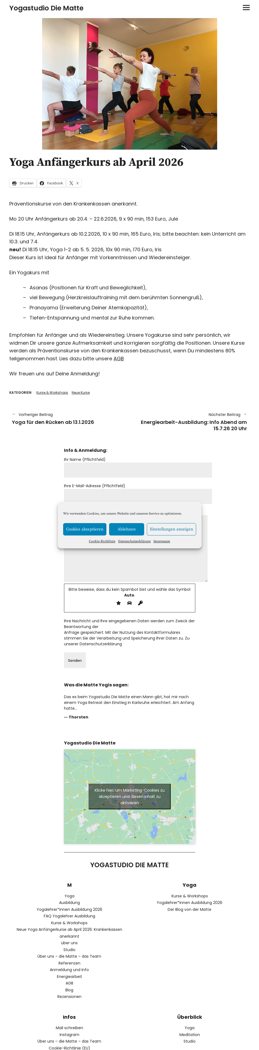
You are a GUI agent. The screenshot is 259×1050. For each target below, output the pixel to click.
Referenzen (69, 963)
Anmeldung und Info (69, 969)
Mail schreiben (69, 1028)
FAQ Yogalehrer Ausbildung (69, 916)
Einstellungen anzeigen (171, 529)
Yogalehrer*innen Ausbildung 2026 (69, 909)
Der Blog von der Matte (189, 909)
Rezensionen (69, 996)
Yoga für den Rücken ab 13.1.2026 (68, 419)
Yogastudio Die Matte (46, 8)
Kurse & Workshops (52, 392)
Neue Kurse (81, 392)
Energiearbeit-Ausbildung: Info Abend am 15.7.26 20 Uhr (191, 422)
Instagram (69, 1034)
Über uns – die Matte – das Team (69, 956)
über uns (69, 943)
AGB (119, 358)
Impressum (161, 541)
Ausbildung (69, 902)
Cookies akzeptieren (84, 529)
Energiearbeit (69, 976)
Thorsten (78, 717)
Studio (69, 949)
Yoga (69, 896)
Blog (69, 990)
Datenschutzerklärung (134, 541)
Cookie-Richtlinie (102, 541)
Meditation (189, 1034)
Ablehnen (127, 529)
